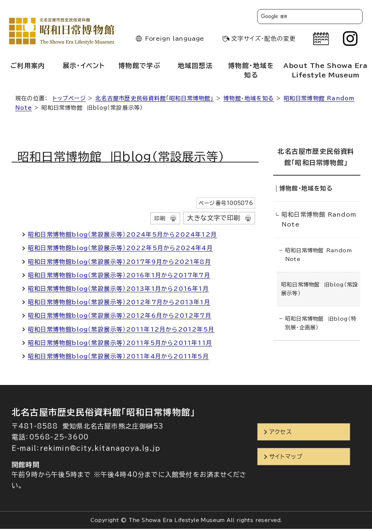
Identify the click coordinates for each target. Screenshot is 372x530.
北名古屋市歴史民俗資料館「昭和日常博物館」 (154, 99)
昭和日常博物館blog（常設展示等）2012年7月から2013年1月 (119, 303)
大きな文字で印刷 (213, 219)
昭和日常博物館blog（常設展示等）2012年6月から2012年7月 (119, 317)
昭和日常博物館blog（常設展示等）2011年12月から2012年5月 (121, 330)
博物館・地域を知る (251, 71)
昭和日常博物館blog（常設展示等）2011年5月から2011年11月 (120, 344)
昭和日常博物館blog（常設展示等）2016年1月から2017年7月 (119, 276)
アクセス (280, 433)
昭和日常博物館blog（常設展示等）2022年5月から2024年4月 (120, 249)
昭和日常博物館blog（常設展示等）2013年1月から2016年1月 (118, 290)
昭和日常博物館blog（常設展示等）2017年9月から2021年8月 (119, 263)
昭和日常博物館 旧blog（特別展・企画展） (320, 322)
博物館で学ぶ (139, 66)
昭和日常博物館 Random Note (319, 218)
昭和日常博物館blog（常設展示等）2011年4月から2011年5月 (118, 357)
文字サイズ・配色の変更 (263, 40)
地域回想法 (195, 66)
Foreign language (174, 40)
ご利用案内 (28, 66)
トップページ (69, 99)
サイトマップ (286, 458)
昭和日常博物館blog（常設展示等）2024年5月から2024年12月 (122, 235)
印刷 (159, 219)
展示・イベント (84, 66)
